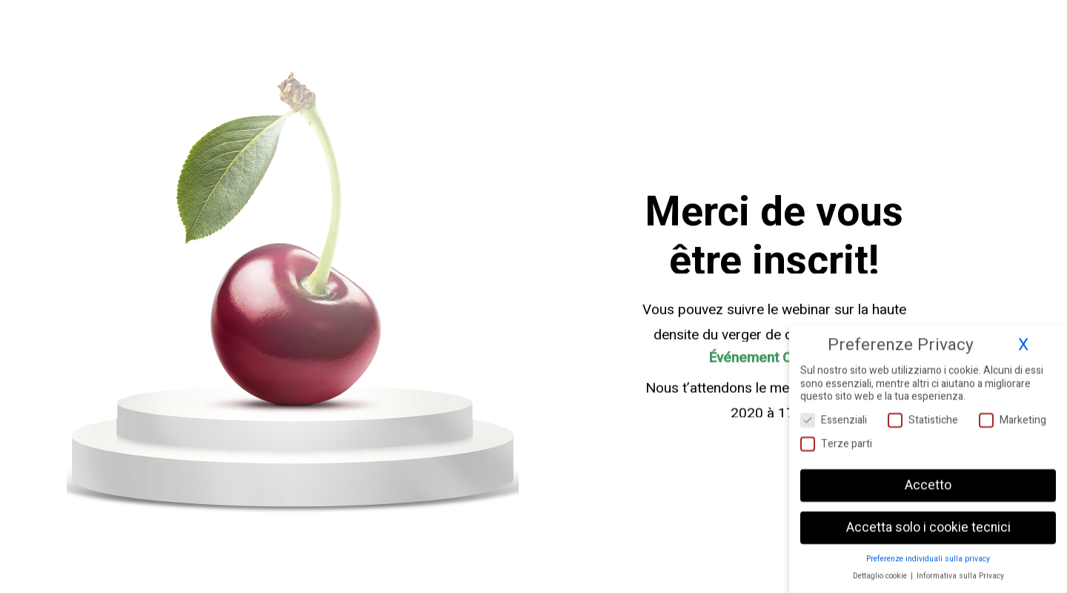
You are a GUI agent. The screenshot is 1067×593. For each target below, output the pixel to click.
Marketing (1012, 416)
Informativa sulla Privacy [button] (960, 571)
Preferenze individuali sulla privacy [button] (928, 554)
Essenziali (833, 416)
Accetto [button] (928, 481)
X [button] (1023, 341)
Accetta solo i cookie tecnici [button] (928, 523)
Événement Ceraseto (774, 360)
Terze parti (836, 440)
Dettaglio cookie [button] (881, 571)
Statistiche (923, 416)
